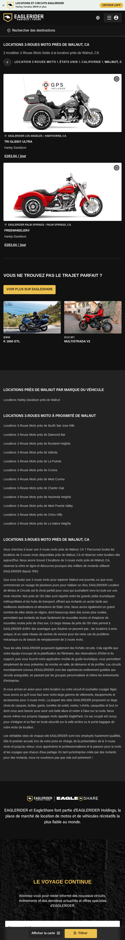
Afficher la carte (45, 933)
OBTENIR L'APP (111, 5)
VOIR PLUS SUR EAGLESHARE (29, 289)
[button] (62, 116)
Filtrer (81, 933)
